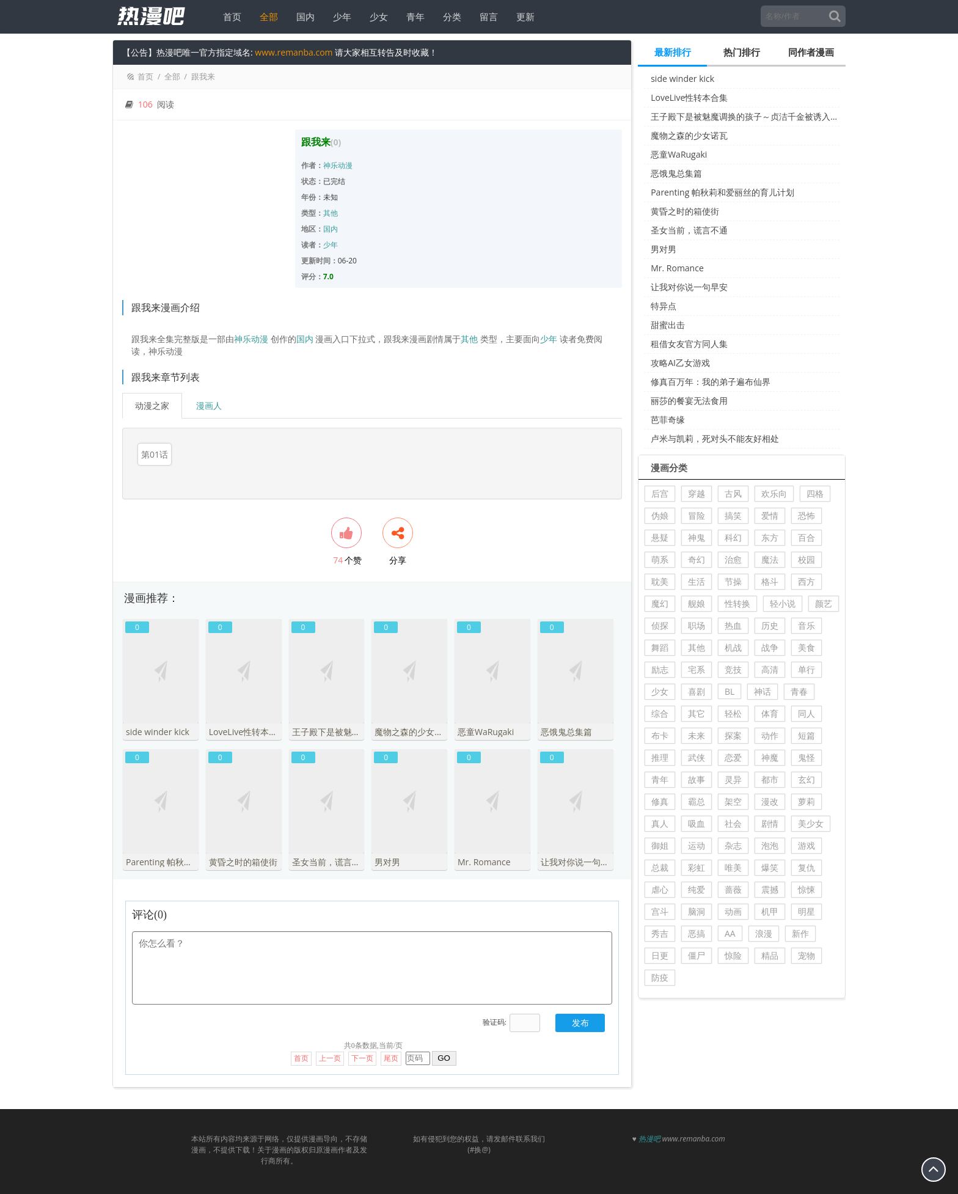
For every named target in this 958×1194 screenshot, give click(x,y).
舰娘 (696, 603)
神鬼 (696, 537)
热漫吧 (649, 1126)
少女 (375, 16)
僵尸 (696, 955)
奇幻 (696, 559)
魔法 (769, 559)
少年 (338, 16)
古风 (733, 493)
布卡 (659, 735)
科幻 (733, 537)
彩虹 (696, 867)
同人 (806, 713)
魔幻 (659, 603)
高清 (769, 669)
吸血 (696, 823)
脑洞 (696, 911)
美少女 (811, 823)
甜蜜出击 (668, 325)
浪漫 (763, 933)
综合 (659, 713)
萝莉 (806, 801)
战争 (769, 647)
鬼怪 (806, 757)
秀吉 (659, 933)
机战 (733, 647)
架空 (733, 801)
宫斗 (659, 911)
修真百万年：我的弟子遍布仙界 (710, 381)
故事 (696, 779)
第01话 (154, 454)
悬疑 (659, 537)
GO (443, 1045)
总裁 (659, 867)
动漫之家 (152, 405)
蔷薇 (733, 889)
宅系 (696, 669)
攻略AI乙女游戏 (680, 362)
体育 (769, 713)
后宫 (659, 493)
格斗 (769, 581)
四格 (815, 493)
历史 (769, 625)
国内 (302, 16)
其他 (330, 213)
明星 (806, 911)
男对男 (663, 249)
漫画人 (209, 405)
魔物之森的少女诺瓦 (689, 135)
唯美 (733, 867)
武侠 (696, 757)
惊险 (733, 955)
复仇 (806, 867)
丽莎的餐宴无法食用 (689, 400)
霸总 (696, 801)
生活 (696, 581)
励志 (659, 669)
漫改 (769, 801)
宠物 (806, 955)
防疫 (659, 977)
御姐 (659, 845)
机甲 (769, 911)
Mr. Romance (677, 268)
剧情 (769, 823)
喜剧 (696, 691)
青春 (799, 691)
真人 (659, 823)
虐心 (659, 889)
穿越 (696, 493)
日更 (659, 955)
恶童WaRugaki (679, 154)
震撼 (769, 889)
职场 (696, 625)
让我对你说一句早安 (689, 287)
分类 (448, 16)
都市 (769, 779)
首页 (228, 16)
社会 (733, 823)
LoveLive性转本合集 (689, 97)
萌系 (659, 559)
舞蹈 (659, 647)
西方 (806, 581)
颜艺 (823, 603)
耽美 (659, 581)
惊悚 (806, 889)
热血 (733, 625)
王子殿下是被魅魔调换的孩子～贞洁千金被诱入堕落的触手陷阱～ (745, 116)
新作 (800, 933)
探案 (733, 735)
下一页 (362, 1045)
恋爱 (733, 757)
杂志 (733, 845)
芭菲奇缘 (668, 419)
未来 (696, 735)
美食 (806, 647)
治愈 (733, 559)
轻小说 (782, 603)
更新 (522, 16)
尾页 (391, 1045)
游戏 (806, 845)
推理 (659, 757)
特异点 (663, 306)
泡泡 (769, 845)
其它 (696, 713)
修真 (659, 801)
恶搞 (696, 933)
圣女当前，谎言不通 (689, 230)
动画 (733, 911)
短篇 (806, 735)
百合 (806, 537)
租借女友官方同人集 (689, 344)
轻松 (733, 713)
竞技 (733, 669)
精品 (769, 955)
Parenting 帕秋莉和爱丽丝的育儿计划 (722, 192)
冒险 (696, 515)
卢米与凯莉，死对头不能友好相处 (715, 438)
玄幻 (806, 779)
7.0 (328, 276)
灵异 (733, 779)
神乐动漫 (338, 165)
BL (729, 691)
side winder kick (682, 78)
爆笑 (769, 867)
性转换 (737, 603)
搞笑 (733, 515)
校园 (806, 559)
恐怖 (806, 515)
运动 (696, 845)
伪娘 (659, 515)
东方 (769, 537)
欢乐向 (774, 493)
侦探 (659, 625)
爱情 (769, 515)
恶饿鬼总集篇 (676, 173)
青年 (412, 16)
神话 (762, 691)
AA (730, 933)
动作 (769, 735)
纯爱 (696, 889)
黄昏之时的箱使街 (685, 211)
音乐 (806, 625)
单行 (806, 669)
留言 (485, 16)
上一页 (330, 1045)
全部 (265, 16)
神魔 (769, 757)
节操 (733, 581)
